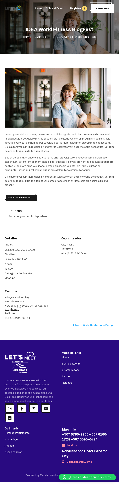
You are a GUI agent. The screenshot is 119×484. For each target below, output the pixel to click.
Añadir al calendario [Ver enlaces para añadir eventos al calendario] (19, 198)
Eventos (40, 36)
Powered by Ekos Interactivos (43, 475)
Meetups (10, 278)
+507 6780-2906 (75, 434)
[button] (87, 477)
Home (27, 36)
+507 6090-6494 (84, 439)
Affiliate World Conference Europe (93, 325)
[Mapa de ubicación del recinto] (87, 303)
